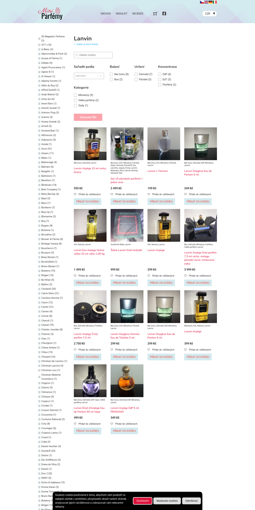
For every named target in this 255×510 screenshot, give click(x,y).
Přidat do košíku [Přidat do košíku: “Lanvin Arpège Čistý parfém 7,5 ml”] (87, 357)
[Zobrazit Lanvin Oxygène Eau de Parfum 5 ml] (200, 143)
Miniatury (127, 163)
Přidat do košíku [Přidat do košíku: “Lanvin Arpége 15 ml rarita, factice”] (87, 201)
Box (186, 244)
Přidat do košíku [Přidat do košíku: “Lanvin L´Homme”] (161, 201)
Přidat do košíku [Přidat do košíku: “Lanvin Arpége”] (198, 357)
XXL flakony (79, 244)
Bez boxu (78, 163)
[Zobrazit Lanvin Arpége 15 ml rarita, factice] (90, 143)
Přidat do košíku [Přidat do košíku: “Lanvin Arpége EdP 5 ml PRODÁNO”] (124, 430)
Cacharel (119, 165)
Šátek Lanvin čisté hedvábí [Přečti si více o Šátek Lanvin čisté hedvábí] (126, 250)
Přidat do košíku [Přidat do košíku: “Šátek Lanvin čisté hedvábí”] (124, 282)
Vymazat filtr (88, 117)
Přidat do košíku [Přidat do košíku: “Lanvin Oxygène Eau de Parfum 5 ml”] (198, 201)
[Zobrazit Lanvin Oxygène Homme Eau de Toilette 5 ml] (127, 306)
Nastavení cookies (167, 500)
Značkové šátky (117, 244)
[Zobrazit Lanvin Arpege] (164, 225)
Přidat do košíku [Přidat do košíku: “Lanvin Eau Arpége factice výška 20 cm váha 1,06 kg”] (87, 282)
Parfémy (209, 244)
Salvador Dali (116, 173)
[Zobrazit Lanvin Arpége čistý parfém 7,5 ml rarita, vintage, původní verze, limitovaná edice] (200, 225)
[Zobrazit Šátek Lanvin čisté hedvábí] (127, 225)
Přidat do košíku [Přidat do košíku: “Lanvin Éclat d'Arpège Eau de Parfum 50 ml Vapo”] (87, 430)
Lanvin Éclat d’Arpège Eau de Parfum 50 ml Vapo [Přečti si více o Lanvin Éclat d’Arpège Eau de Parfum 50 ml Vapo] (89, 409)
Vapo (97, 400)
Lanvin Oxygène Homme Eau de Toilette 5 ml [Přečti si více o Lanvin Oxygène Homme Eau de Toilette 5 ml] (125, 335)
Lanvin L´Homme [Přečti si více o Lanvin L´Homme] (158, 171)
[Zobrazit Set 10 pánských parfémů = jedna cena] (127, 143)
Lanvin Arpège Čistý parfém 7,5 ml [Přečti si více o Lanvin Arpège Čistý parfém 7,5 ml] (86, 335)
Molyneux (115, 170)
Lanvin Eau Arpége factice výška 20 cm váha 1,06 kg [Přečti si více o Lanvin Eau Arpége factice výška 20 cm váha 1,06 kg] (89, 252)
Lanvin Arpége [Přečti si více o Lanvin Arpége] (192, 331)
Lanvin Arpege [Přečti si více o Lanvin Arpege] (156, 250)
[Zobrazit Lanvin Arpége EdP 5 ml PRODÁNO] (127, 380)
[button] (89, 95)
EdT (121, 163)
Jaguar (121, 168)
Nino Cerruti (125, 170)
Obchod (106, 13)
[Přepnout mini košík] (155, 13)
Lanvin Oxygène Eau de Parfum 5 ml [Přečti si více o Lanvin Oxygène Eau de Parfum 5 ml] (198, 172)
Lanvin (93, 163)
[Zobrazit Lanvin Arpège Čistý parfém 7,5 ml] (90, 306)
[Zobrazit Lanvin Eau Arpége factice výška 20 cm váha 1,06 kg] (90, 225)
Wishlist (122, 13)
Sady (113, 165)
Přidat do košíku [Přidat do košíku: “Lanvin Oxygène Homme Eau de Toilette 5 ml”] (124, 357)
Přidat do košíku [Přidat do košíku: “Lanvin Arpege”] (161, 282)
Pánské (135, 163)
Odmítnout (191, 500)
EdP (202, 163)
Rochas (134, 170)
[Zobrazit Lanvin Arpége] (200, 306)
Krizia (127, 168)
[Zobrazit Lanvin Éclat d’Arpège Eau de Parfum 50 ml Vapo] (90, 380)
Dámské (86, 163)
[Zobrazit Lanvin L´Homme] (164, 143)
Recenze (137, 13)
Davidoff (128, 165)
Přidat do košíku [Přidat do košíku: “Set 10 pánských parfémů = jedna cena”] (124, 201)
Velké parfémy (190, 247)
